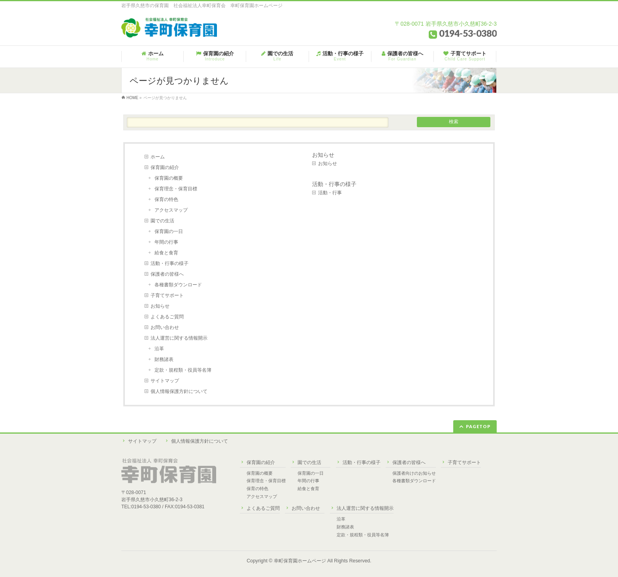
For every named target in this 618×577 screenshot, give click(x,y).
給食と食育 (166, 253)
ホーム (158, 157)
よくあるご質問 (167, 317)
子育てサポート (167, 295)
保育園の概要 (168, 178)
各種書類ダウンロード (178, 285)
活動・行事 (330, 192)
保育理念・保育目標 (175, 189)
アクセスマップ (171, 210)
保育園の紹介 (165, 167)
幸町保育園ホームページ (300, 561)
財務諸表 (163, 359)
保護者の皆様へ (167, 274)
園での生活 (162, 221)
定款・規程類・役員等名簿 (182, 370)
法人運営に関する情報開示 (179, 338)
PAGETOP (478, 426)
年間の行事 (166, 242)
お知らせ (160, 306)
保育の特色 (166, 199)
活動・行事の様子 (169, 263)
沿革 (159, 348)
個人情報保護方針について (179, 391)
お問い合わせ (165, 327)
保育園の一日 (168, 231)
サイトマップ (165, 380)
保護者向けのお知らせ (414, 473)
